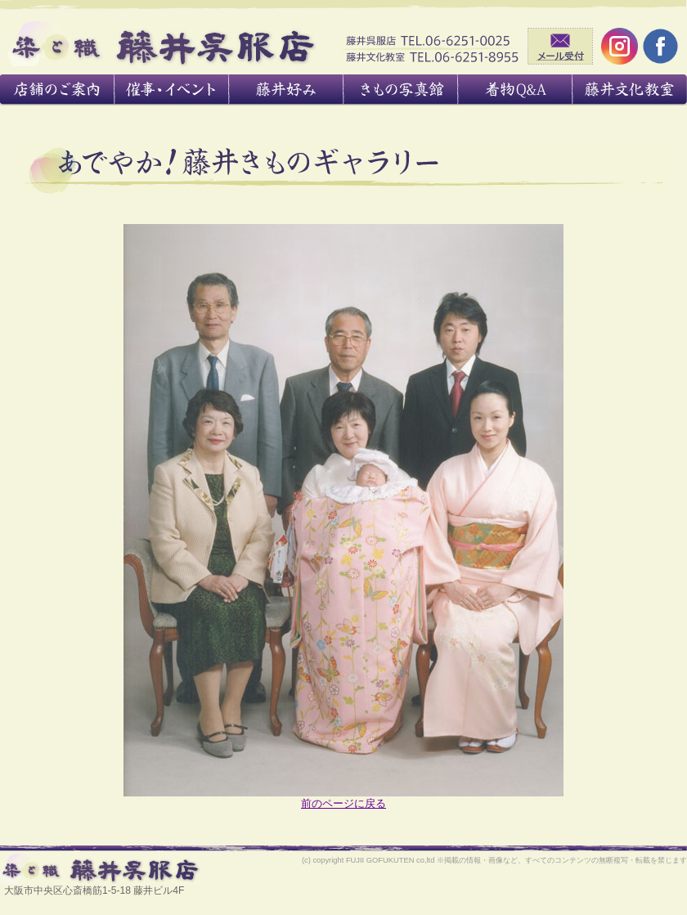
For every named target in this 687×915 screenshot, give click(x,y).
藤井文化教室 (629, 89)
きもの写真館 (401, 89)
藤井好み (286, 89)
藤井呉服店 (162, 43)
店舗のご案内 (57, 89)
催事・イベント (171, 89)
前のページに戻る (343, 803)
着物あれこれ (515, 89)
